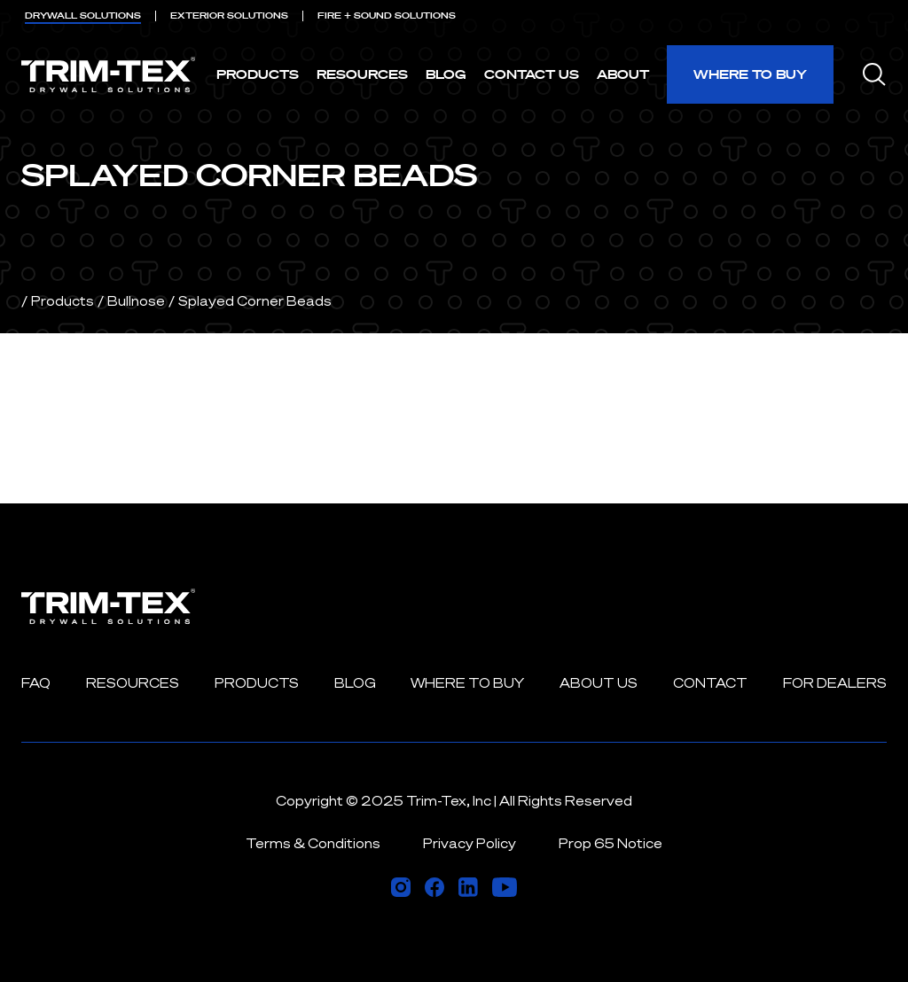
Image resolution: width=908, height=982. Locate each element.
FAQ (36, 682)
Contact (710, 682)
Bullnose (136, 300)
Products (257, 74)
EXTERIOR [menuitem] (229, 15)
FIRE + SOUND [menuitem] (386, 15)
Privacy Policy (469, 843)
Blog (446, 74)
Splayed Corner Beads (255, 300)
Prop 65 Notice (610, 843)
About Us (599, 682)
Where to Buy (750, 74)
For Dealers (835, 682)
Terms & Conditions (313, 843)
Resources (362, 74)
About (623, 74)
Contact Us (531, 74)
